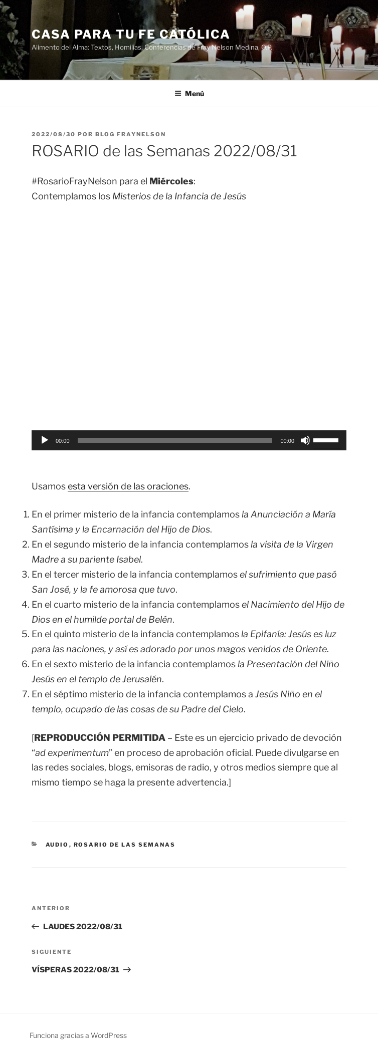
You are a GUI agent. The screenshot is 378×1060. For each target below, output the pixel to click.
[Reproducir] (45, 440)
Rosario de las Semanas (125, 844)
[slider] (175, 440)
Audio (57, 844)
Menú (189, 93)
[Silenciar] (305, 440)
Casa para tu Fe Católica (131, 34)
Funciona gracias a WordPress (78, 1035)
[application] (189, 440)
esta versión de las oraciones (128, 486)
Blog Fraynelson (130, 134)
